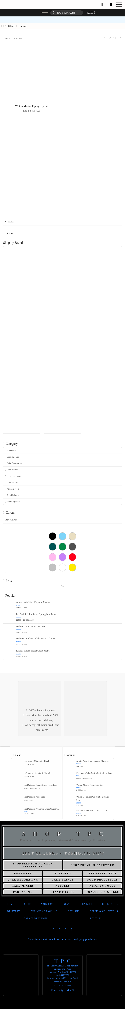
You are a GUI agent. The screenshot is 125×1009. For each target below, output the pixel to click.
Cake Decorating (13, 463)
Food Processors (13, 476)
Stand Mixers (12, 495)
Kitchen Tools (12, 489)
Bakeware (10, 450)
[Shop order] (14, 38)
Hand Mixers (11, 482)
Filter (62, 586)
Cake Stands (11, 469)
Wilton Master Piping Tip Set (31, 106)
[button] (111, 4)
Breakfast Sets (12, 457)
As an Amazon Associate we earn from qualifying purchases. (62, 939)
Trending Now (12, 501)
